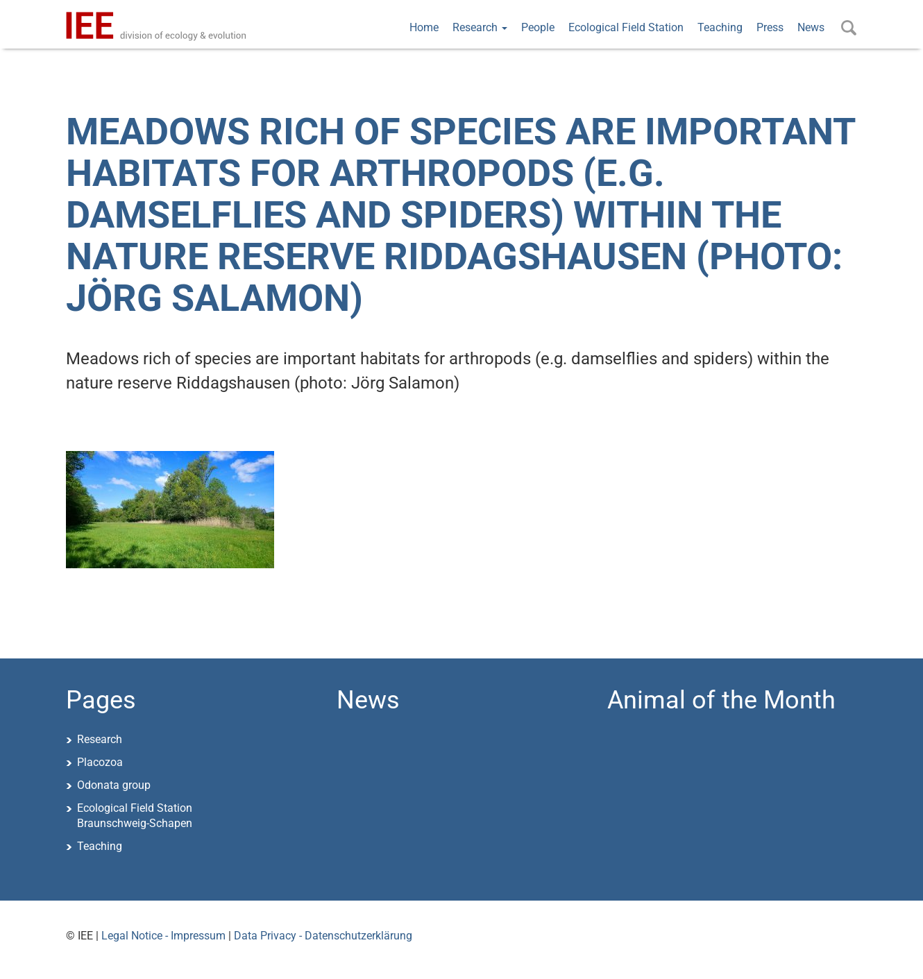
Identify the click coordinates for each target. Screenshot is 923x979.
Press (770, 27)
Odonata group (114, 785)
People (537, 27)
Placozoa (100, 762)
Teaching (720, 27)
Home (424, 27)
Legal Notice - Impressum (163, 935)
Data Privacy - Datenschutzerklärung (323, 935)
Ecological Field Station (626, 27)
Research (479, 27)
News (810, 27)
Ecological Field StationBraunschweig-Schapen (134, 816)
